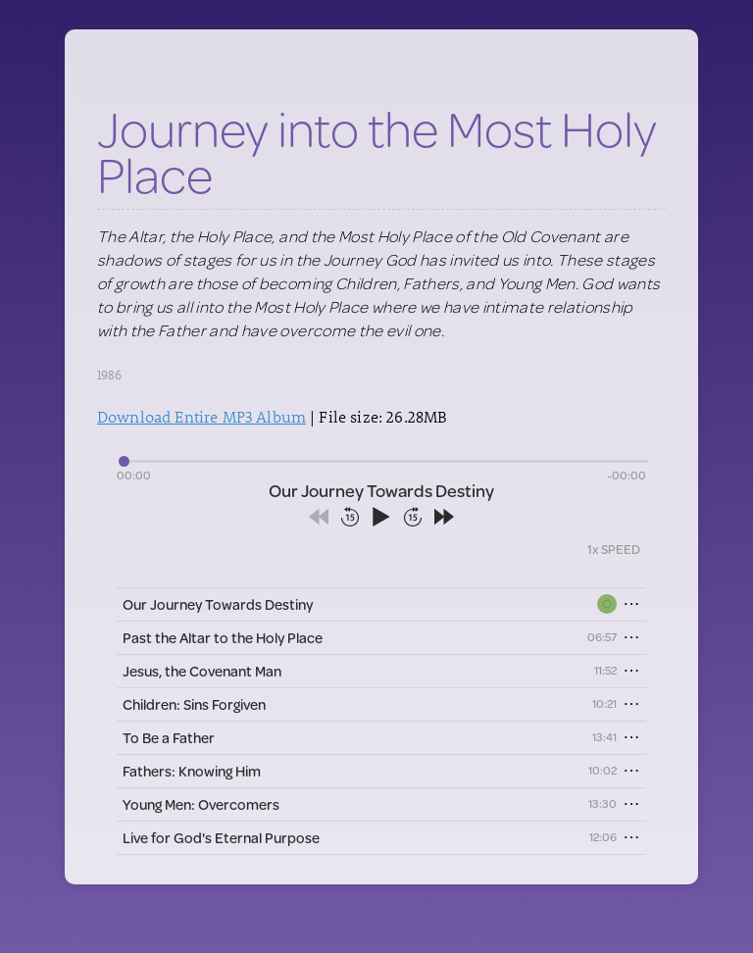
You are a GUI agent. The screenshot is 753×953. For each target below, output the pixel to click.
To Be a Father (169, 737)
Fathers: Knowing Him (192, 771)
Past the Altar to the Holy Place (223, 637)
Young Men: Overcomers (201, 804)
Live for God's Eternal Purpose (221, 838)
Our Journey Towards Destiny (218, 604)
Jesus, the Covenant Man (202, 671)
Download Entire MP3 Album (201, 416)
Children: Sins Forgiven (194, 704)
